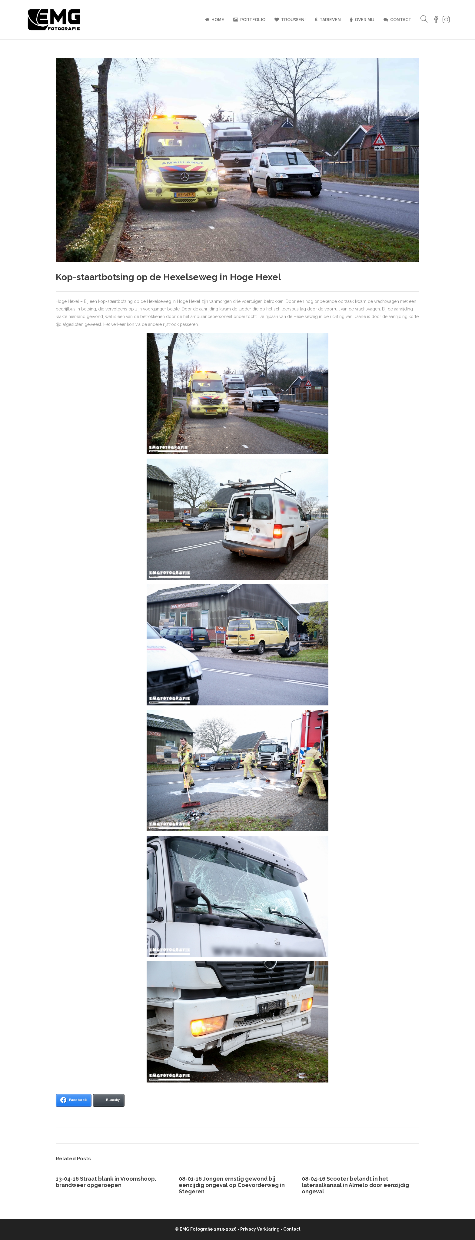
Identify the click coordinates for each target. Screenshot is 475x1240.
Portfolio (252, 19)
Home (217, 19)
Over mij (364, 19)
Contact (400, 19)
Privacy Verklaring (260, 1229)
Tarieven (330, 19)
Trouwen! (293, 19)
